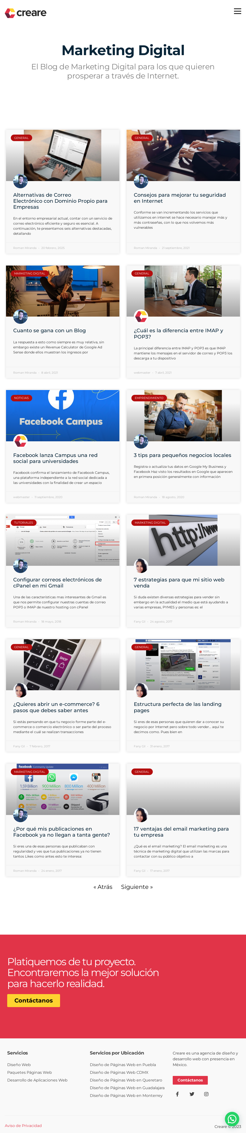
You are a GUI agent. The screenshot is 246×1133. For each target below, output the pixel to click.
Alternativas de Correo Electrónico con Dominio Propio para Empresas (60, 201)
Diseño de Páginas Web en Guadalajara (127, 1088)
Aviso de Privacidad (23, 1125)
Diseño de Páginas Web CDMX (119, 1072)
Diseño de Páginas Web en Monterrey (126, 1095)
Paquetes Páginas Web (29, 1072)
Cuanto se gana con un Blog (49, 330)
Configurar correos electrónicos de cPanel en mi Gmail (57, 583)
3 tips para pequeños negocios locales (182, 455)
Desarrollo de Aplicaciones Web (37, 1080)
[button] (232, 1119)
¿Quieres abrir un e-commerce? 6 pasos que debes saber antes (56, 707)
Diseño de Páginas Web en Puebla (123, 1064)
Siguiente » (137, 886)
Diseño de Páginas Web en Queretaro (126, 1080)
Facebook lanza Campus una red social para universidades (55, 458)
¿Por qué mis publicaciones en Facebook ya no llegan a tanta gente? (61, 832)
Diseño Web (19, 1064)
